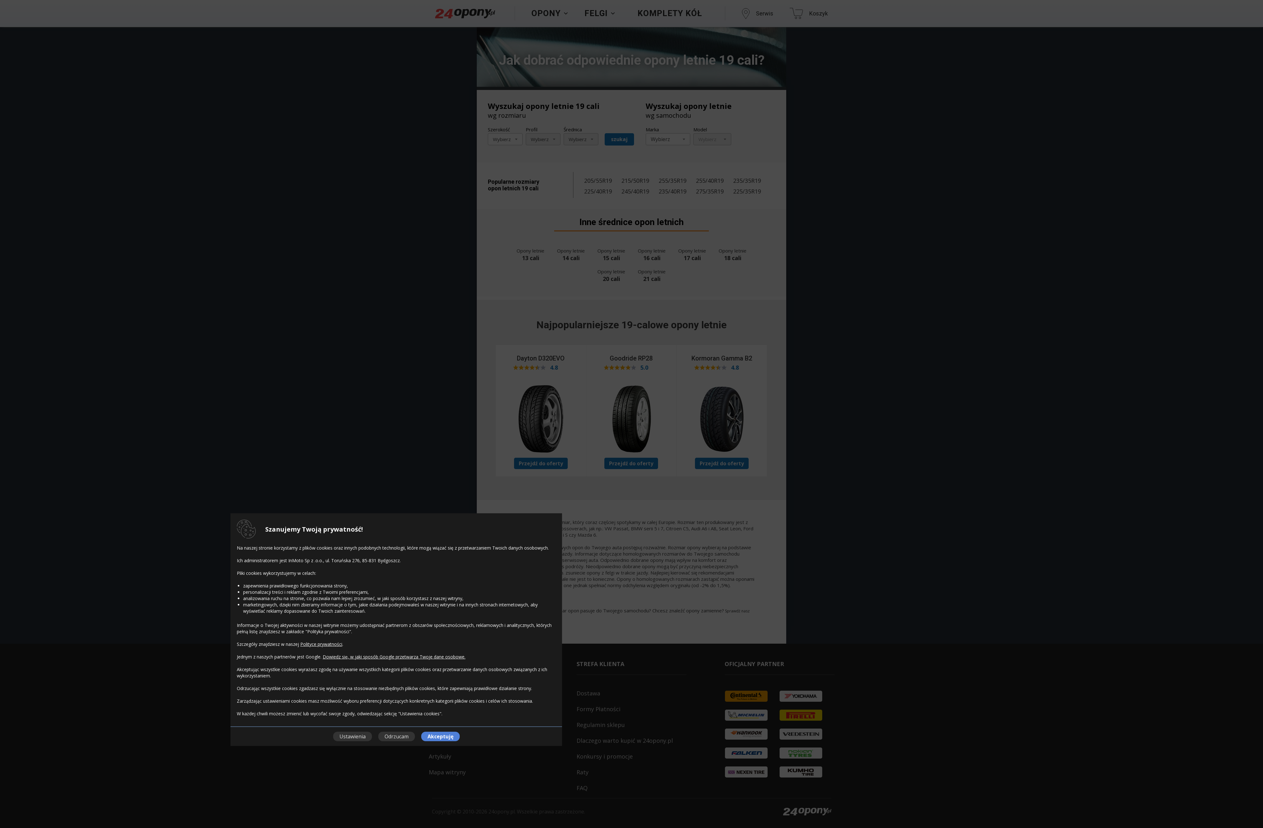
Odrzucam (397, 736)
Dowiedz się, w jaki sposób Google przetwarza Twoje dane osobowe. (394, 657)
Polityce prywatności (321, 644)
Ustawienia (352, 736)
